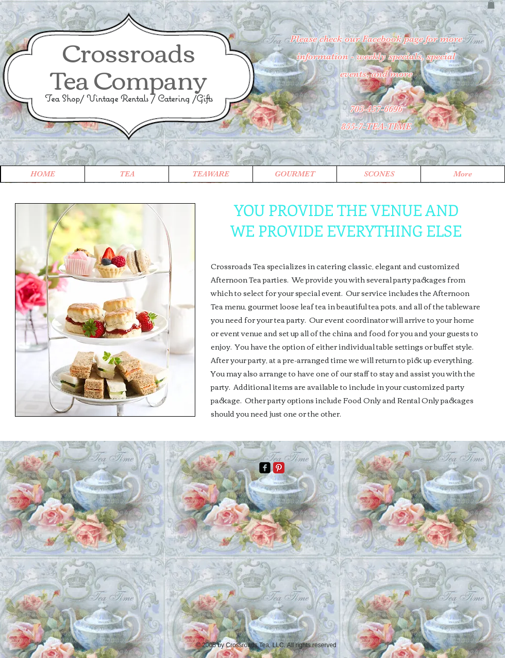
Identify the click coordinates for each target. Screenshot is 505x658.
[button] (491, 4)
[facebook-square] (265, 467)
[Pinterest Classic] (278, 467)
